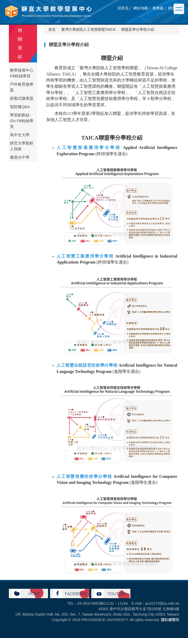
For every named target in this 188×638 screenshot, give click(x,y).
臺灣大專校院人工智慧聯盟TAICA (88, 29)
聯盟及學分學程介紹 (137, 29)
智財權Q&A (20, 107)
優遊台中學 (19, 157)
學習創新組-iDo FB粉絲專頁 (21, 121)
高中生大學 (19, 135)
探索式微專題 (21, 98)
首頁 (52, 29)
